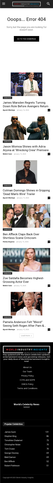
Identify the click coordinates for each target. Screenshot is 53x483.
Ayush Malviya (9, 110)
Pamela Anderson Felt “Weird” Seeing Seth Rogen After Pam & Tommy (23, 324)
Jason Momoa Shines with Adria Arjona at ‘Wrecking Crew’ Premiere (26, 148)
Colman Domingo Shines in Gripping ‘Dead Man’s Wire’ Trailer (26, 192)
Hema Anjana (8, 242)
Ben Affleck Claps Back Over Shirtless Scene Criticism (21, 236)
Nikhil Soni (7, 154)
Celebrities (7, 98)
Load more (26, 335)
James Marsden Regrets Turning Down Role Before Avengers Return (25, 104)
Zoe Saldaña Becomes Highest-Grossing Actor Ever (23, 279)
